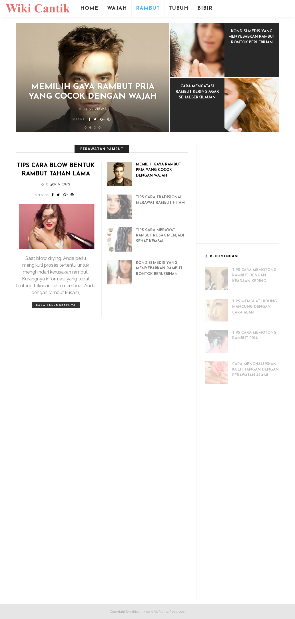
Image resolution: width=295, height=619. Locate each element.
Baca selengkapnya (56, 305)
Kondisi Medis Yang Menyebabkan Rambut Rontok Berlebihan (251, 36)
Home (89, 8)
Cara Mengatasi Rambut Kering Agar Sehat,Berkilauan (197, 91)
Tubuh (178, 8)
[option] (93, 77)
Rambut (148, 8)
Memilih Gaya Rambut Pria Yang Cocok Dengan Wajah (158, 170)
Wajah (117, 8)
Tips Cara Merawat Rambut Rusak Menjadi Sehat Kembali (160, 235)
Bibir (204, 8)
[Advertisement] (248, 196)
